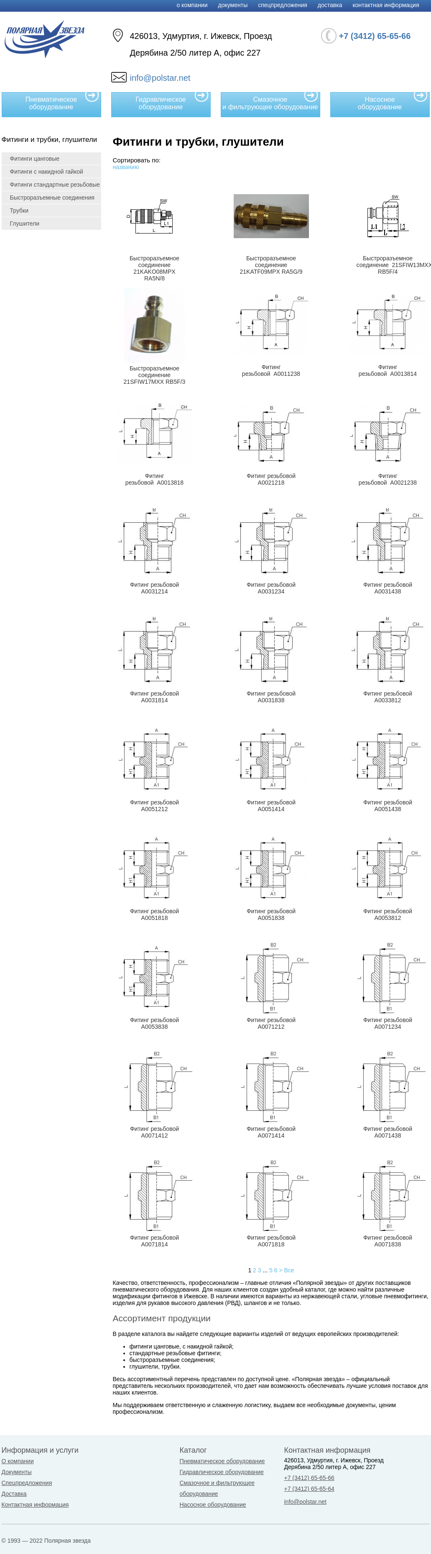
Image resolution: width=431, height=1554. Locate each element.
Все (289, 1270)
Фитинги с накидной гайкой (46, 171)
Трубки (19, 210)
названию (126, 167)
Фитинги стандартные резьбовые (55, 184)
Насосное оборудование (393, 101)
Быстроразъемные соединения (52, 197)
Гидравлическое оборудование (171, 101)
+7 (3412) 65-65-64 (309, 1488)
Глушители (25, 223)
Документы (233, 5)
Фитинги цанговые (35, 158)
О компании (191, 5)
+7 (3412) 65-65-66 (309, 1477)
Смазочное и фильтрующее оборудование (270, 101)
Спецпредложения (282, 5)
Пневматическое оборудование (62, 101)
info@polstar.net (160, 77)
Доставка (330, 5)
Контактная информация (386, 5)
